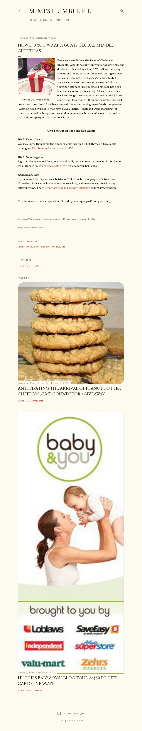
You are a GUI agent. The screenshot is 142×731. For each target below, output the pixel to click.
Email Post (32, 241)
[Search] (122, 10)
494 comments (35, 400)
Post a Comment (28, 265)
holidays (56, 246)
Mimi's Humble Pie (60, 11)
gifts (48, 246)
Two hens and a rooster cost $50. (53, 148)
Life (63, 246)
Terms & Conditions (55, 20)
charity (29, 246)
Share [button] (21, 241)
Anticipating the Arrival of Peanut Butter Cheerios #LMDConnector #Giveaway (69, 391)
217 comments (34, 690)
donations (39, 246)
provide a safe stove (54, 166)
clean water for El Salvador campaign (67, 187)
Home (33, 20)
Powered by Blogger (71, 713)
